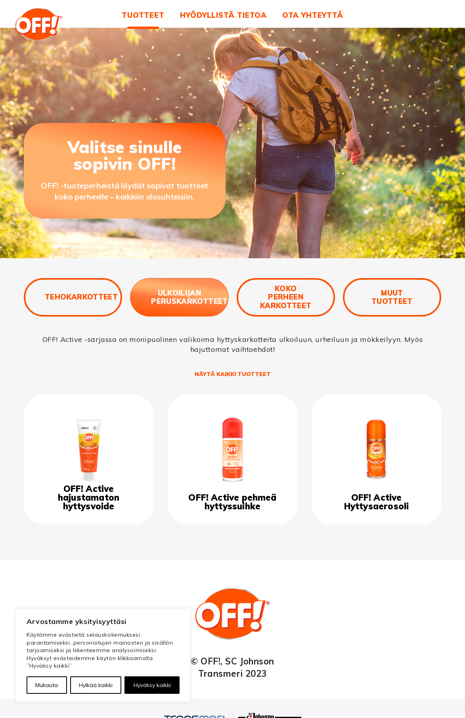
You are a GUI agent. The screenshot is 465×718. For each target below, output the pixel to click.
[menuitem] (143, 19)
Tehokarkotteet (81, 296)
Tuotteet (143, 15)
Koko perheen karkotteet (286, 297)
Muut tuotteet (392, 297)
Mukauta (46, 685)
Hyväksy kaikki (152, 685)
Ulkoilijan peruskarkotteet (189, 297)
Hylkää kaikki (96, 685)
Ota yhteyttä (312, 15)
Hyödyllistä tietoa (223, 15)
